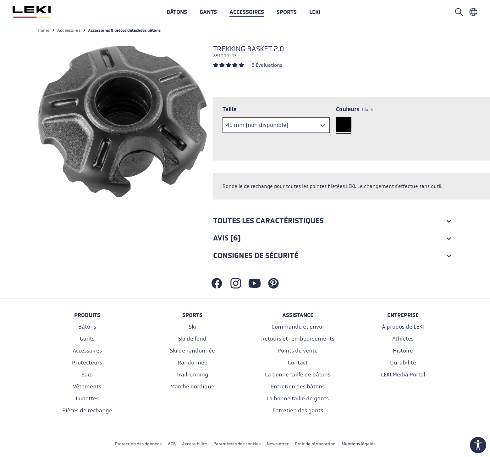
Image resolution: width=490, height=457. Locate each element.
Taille (229, 109)
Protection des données (138, 444)
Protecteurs (87, 362)
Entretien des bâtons (298, 386)
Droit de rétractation (315, 444)
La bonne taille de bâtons (297, 374)
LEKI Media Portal (403, 374)
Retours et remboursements (297, 339)
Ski (192, 327)
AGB (172, 444)
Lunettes (87, 398)
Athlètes (403, 339)
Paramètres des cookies (237, 444)
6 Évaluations (266, 65)
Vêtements (87, 386)
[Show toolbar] (478, 445)
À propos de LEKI (403, 327)
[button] (286, 12)
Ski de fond (192, 339)
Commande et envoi (298, 327)
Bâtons (87, 327)
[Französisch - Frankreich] (473, 12)
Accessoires (87, 350)
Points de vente (298, 350)
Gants (87, 339)
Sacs (87, 374)
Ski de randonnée (192, 350)
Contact (298, 362)
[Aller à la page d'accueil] (38, 12)
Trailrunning (192, 374)
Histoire (403, 350)
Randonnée (192, 362)
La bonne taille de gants (298, 398)
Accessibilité (194, 444)
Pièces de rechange (87, 410)
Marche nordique (192, 386)
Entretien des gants (298, 410)
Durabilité (403, 362)
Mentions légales (358, 444)
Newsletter (278, 444)
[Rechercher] (459, 12)
